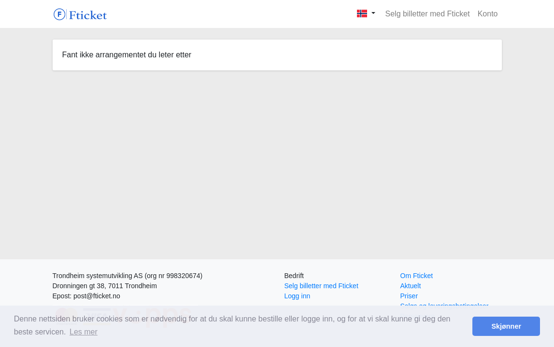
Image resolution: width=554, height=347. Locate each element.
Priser (409, 296)
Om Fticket (416, 276)
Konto (488, 14)
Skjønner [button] (506, 326)
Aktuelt (410, 286)
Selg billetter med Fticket (427, 14)
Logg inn (297, 296)
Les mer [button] (84, 332)
